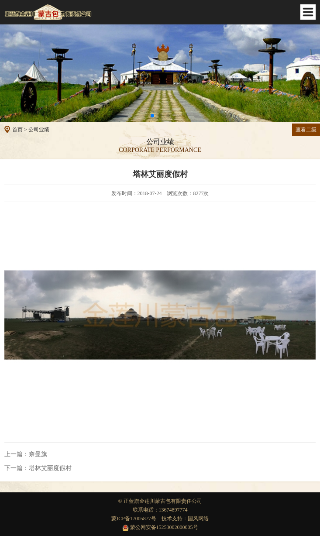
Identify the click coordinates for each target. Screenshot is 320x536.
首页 (17, 130)
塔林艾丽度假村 (38, 468)
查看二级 (306, 130)
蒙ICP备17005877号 (133, 518)
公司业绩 (38, 130)
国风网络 (198, 518)
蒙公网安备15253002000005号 (160, 527)
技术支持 (172, 518)
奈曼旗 (25, 454)
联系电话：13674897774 (160, 510)
